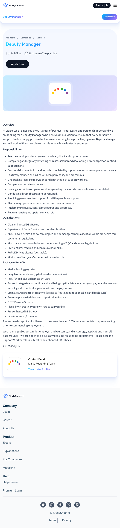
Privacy (66, 520)
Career (7, 420)
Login (6, 411)
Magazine (9, 467)
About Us (8, 428)
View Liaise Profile (39, 369)
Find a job (102, 5)
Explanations (11, 451)
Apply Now (109, 16)
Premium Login (12, 490)
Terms (52, 520)
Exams (7, 442)
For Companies (12, 459)
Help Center (10, 482)
